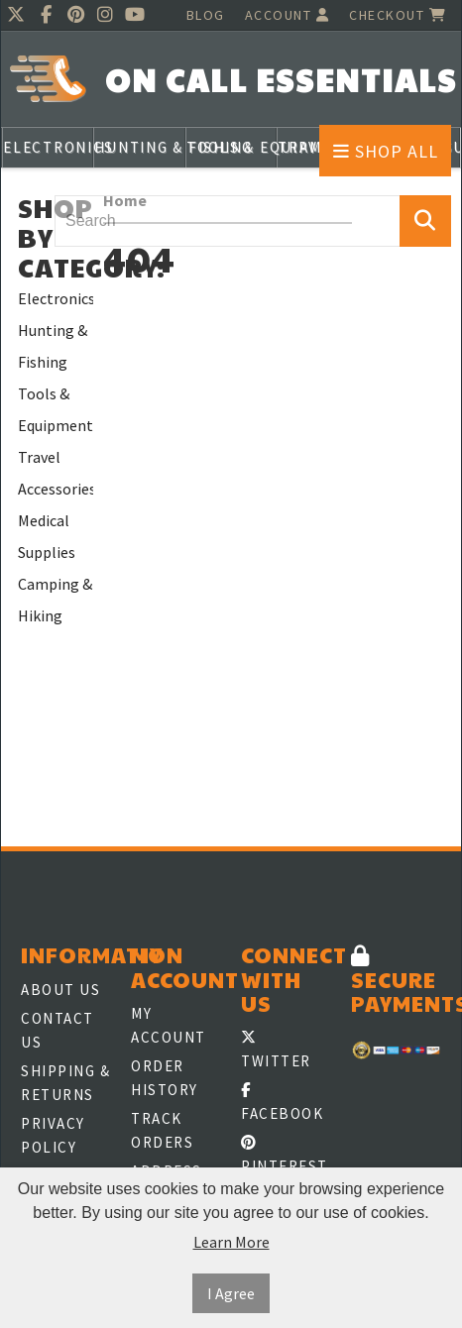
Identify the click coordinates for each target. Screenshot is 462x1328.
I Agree (231, 1293)
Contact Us (57, 1030)
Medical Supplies (46, 536)
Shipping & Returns (65, 1082)
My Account (168, 1025)
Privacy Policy (53, 1135)
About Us (60, 989)
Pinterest (284, 1155)
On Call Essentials (281, 79)
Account (287, 15)
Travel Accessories (55, 472)
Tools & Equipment (55, 409)
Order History (164, 1077)
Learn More (231, 1242)
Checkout (397, 15)
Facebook (282, 1102)
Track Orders (162, 1130)
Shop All (385, 151)
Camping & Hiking (55, 599)
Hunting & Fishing (52, 346)
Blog (205, 15)
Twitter (276, 1050)
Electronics (55, 298)
